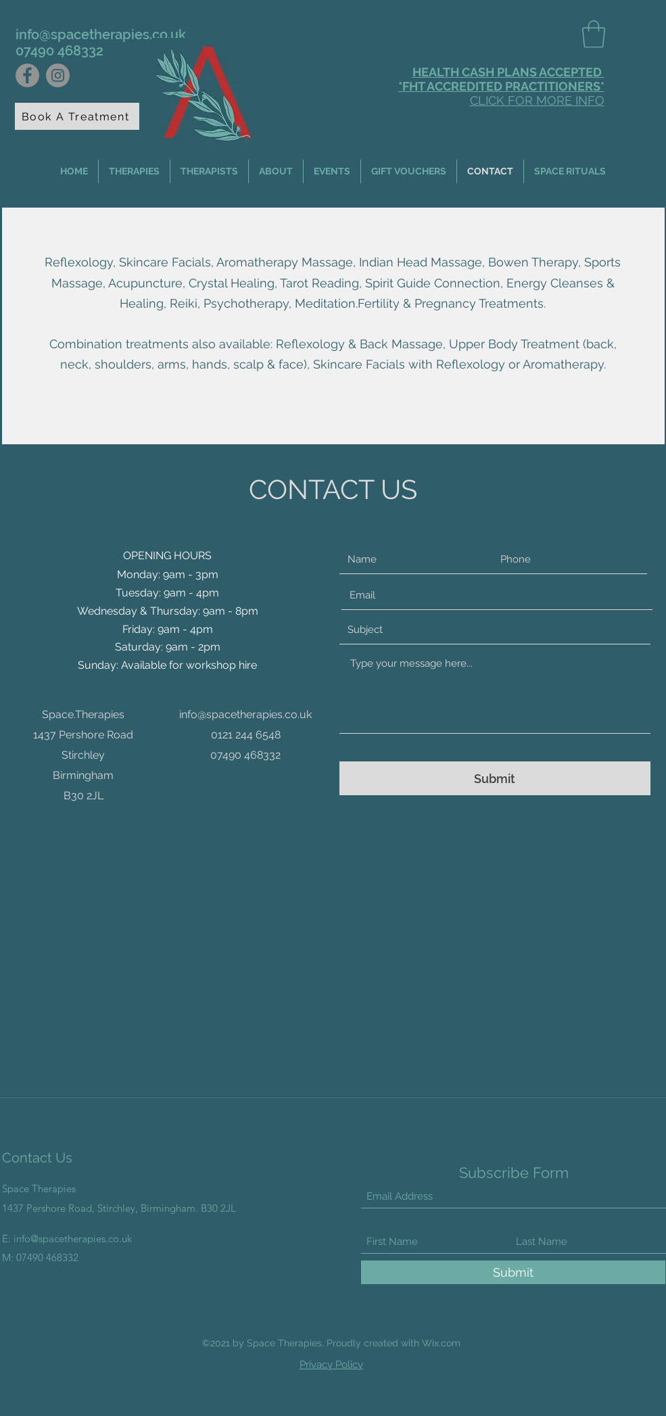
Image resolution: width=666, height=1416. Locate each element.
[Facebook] (27, 75)
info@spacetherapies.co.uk (101, 34)
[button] (593, 33)
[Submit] (494, 778)
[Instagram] (58, 75)
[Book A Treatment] (77, 116)
